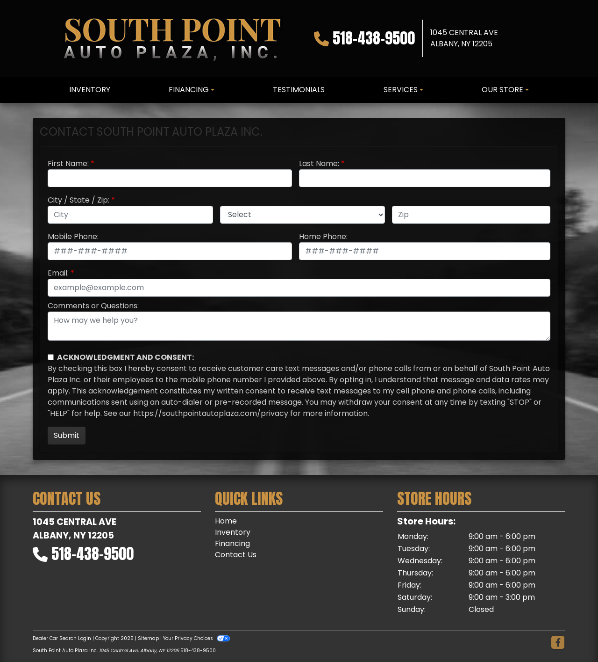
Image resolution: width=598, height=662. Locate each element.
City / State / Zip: (78, 200)
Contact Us (235, 554)
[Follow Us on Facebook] (557, 643)
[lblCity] (130, 215)
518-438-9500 (374, 38)
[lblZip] (471, 215)
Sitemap (148, 638)
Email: (58, 273)
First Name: (68, 163)
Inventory (232, 532)
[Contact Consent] (51, 357)
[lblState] (302, 215)
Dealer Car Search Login (62, 638)
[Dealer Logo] (172, 38)
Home (226, 521)
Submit (66, 435)
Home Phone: (323, 236)
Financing (232, 543)
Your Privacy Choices (196, 638)
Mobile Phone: (73, 236)
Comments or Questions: (93, 305)
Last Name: (319, 163)
